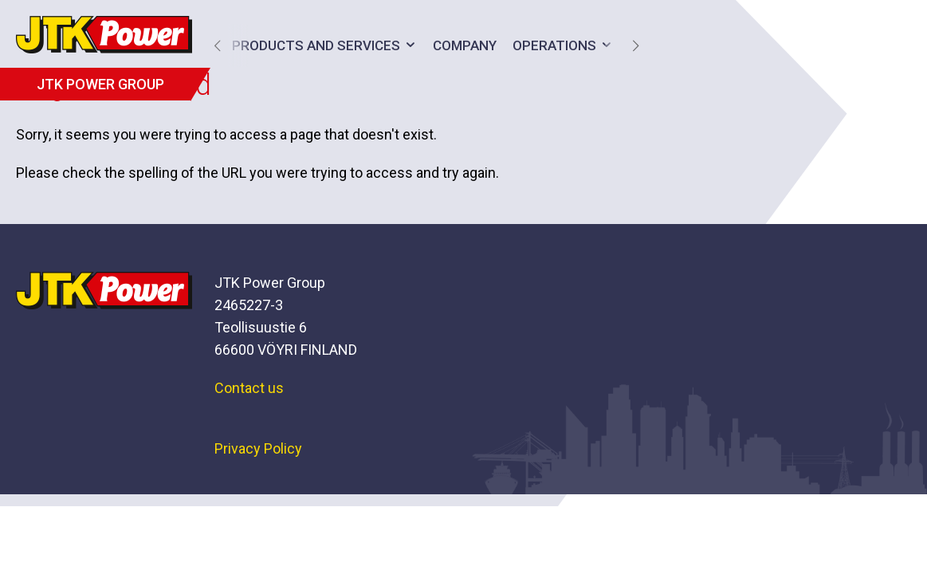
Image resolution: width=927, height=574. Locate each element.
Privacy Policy (258, 448)
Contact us (249, 387)
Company (465, 45)
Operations (554, 45)
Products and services (316, 45)
